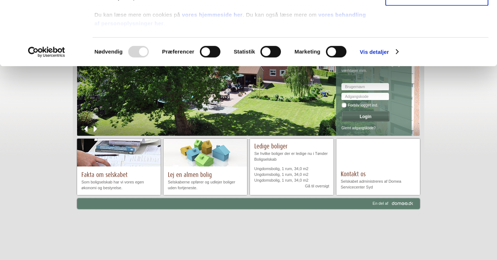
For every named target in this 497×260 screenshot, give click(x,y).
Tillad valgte (436, 39)
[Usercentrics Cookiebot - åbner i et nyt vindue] (46, 115)
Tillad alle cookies (437, 18)
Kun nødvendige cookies (437, 60)
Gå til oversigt (317, 186)
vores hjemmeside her (212, 78)
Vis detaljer (374, 115)
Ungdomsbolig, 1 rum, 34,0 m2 (281, 168)
